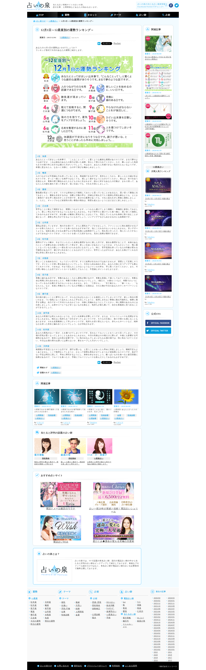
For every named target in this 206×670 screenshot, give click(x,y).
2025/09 (171, 606)
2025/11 (171, 603)
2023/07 (171, 641)
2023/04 (157, 647)
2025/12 (157, 603)
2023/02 (157, 649)
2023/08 (157, 641)
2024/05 (171, 628)
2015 (170, 660)
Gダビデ (40, 423)
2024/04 (157, 630)
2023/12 (157, 636)
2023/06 (157, 644)
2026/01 (171, 601)
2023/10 (157, 639)
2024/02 (157, 633)
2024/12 (157, 620)
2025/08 (157, 609)
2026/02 (157, 601)
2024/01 (171, 633)
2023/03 (171, 647)
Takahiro (93, 422)
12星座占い (65, 38)
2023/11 (171, 636)
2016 (156, 660)
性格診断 (52, 415)
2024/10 (157, 622)
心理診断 (92, 418)
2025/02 (157, 617)
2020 (156, 655)
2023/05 (171, 644)
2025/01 (171, 617)
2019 (170, 655)
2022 (156, 652)
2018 (156, 658)
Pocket (117, 43)
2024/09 (171, 622)
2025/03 (171, 614)
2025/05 (171, 611)
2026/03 (171, 598)
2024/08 (157, 625)
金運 (119, 415)
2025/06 (157, 611)
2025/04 (157, 614)
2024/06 (157, 628)
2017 (170, 658)
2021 (170, 652)
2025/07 (171, 609)
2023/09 (171, 639)
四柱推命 (45, 458)
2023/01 (171, 649)
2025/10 (157, 606)
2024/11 (171, 620)
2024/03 (171, 630)
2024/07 (171, 625)
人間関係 (39, 415)
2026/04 (157, 598)
